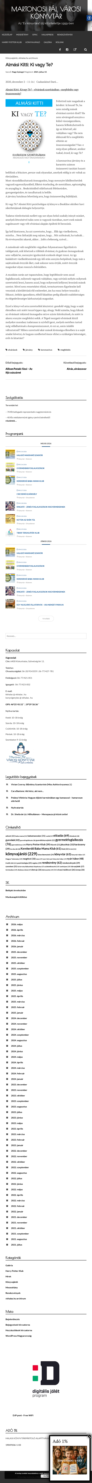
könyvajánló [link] (21, 853)
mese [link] (39, 859)
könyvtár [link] (62, 854)
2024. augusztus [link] (19, 1040)
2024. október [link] (18, 1029)
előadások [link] (74, 836)
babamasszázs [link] (36, 836)
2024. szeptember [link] (20, 1034)
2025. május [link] (17, 990)
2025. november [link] (19, 957)
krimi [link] (72, 849)
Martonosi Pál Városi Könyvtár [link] (46, 13)
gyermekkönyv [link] (19, 845)
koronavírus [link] (46, 349)
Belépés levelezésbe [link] (16, 890)
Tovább (46, 619)
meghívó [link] (29, 858)
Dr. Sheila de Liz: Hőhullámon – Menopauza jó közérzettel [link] (39, 814)
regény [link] (36, 863)
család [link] (49, 836)
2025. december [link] (19, 952)
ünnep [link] (80, 870)
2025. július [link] (16, 979)
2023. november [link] (19, 1090)
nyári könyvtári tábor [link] (58, 859)
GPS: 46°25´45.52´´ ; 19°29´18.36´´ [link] (22, 704)
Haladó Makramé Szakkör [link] (30, 455)
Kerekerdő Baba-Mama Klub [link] (30, 481)
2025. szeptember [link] (20, 968)
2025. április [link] (17, 996)
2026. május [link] (17, 924)
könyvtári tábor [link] (78, 855)
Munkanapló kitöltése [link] (16, 897)
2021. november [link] (19, 1222)
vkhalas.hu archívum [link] (28, 58)
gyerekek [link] (13, 840)
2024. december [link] (19, 1018)
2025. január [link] (17, 1012)
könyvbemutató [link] (46, 854)
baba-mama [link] (21, 836)
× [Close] (89, 52)
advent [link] (10, 836)
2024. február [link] (18, 1073)
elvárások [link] (12, 349)
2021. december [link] (19, 1217)
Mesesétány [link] (22, 34)
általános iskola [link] (24, 870)
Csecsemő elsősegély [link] (27, 494)
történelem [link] (11, 870)
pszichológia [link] (24, 863)
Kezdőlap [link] (7, 34)
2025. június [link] (17, 985)
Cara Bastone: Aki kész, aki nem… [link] (27, 791)
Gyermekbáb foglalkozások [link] (30, 468)
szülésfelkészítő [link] (51, 866)
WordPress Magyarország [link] (18, 1335)
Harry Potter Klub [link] (12, 42)
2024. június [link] (17, 1051)
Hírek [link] (8, 1276)
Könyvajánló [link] (32, 42)
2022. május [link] (17, 1189)
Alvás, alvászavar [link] (76, 368)
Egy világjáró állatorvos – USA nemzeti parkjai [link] (40, 605)
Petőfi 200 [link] (11, 863)
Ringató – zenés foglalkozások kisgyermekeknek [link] (41, 507)
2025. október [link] (18, 963)
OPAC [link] (35, 34)
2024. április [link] (17, 1062)
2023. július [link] (16, 1112)
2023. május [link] (17, 1123)
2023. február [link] (18, 1139)
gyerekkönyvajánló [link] (45, 840)
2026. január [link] (17, 946)
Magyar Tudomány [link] (14, 859)
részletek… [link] (11, 420)
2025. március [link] (18, 1001)
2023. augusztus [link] (19, 1106)
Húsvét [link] (55, 845)
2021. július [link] (16, 1244)
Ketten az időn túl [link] (26, 520)
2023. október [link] (18, 1095)
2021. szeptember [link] (20, 1233)
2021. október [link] (18, 1228)
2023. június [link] (17, 1117)
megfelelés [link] (65, 349)
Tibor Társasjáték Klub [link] (28, 533)
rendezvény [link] (52, 862)
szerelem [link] (11, 866)
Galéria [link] (48, 42)
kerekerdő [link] (15, 849)
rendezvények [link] (71, 863)
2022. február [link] (18, 1206)
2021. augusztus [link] (19, 1239)
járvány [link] (29, 349)
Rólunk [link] (60, 42)
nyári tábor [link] (75, 858)
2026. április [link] (17, 929)
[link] (60, 50)
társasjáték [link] (77, 866)
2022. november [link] (19, 1156)
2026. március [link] (18, 935)
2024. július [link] (16, 1045)
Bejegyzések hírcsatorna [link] (18, 1324)
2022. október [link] (18, 1161)
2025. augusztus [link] (19, 974)
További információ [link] (70, 1473)
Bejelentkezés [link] (13, 1319)
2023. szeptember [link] (20, 1101)
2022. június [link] (17, 1184)
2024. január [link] (17, 1079)
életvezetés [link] (48, 870)
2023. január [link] (17, 1145)
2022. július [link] (16, 1178)
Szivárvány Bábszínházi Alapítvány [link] (30, 866)
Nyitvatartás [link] (17, 807)
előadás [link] (61, 835)
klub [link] (65, 849)
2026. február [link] (18, 941)
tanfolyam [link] (65, 866)
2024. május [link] (17, 1056)
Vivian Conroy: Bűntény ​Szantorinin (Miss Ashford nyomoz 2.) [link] (41, 784)
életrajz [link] (36, 870)
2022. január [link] (17, 1211)
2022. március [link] (18, 1200)
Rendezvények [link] (65, 34)
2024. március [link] (18, 1068)
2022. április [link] (17, 1195)
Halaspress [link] (47, 34)
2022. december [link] (19, 1150)
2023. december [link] (19, 1084)
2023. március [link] (18, 1134)
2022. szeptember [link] (20, 1167)
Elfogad (48, 1476)
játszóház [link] (67, 844)
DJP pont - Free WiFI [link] (23, 1415)
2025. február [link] (18, 1007)
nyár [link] (46, 859)
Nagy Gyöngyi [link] (18, 72)
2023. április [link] (17, 1128)
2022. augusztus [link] (19, 1172)
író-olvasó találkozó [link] (64, 870)
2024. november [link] (19, 1023)
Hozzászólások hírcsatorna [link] (19, 1330)
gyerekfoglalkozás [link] (27, 840)
